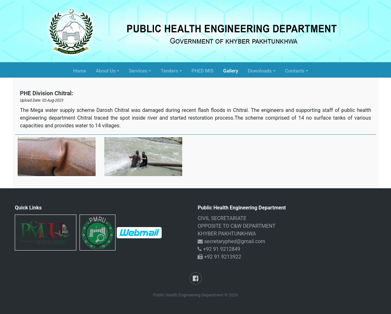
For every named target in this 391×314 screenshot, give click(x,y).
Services (138, 71)
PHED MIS (202, 71)
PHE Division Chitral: (46, 93)
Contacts (294, 71)
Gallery (230, 71)
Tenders (169, 71)
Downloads (260, 71)
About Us (105, 71)
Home (79, 71)
